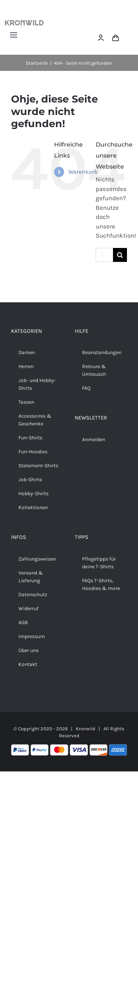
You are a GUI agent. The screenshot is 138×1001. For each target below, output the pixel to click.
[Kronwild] (24, 23)
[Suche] (120, 255)
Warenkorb (83, 171)
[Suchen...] (104, 255)
